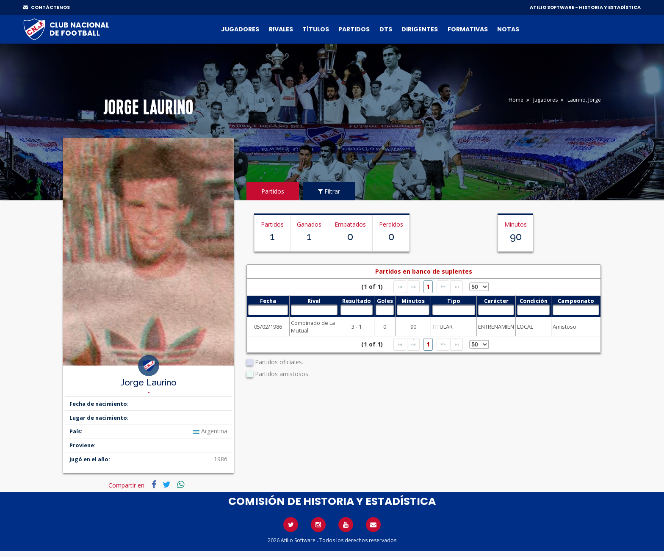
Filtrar (329, 191)
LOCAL (525, 326)
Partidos (354, 29)
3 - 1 (356, 326)
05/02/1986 (268, 326)
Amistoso (564, 326)
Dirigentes (419, 29)
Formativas (468, 29)
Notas (508, 29)
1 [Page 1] (428, 287)
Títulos (315, 29)
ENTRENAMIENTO (496, 326)
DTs (385, 29)
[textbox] (268, 310)
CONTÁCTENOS (46, 7)
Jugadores (240, 29)
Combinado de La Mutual (313, 326)
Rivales (281, 29)
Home (516, 99)
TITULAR (442, 326)
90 (413, 326)
